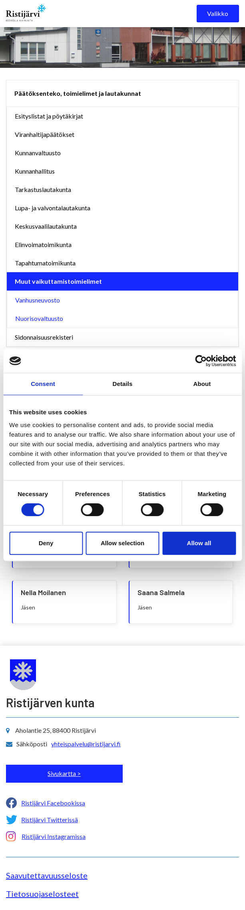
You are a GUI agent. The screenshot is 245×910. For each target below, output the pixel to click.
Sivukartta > (64, 773)
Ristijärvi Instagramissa (54, 836)
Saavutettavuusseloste (47, 875)
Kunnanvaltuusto (38, 152)
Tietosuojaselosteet (42, 893)
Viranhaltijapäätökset (44, 134)
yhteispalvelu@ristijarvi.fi (86, 744)
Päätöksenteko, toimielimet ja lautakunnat (77, 93)
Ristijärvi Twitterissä (49, 819)
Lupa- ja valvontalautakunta (52, 208)
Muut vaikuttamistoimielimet (58, 281)
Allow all (199, 543)
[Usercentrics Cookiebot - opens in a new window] (201, 361)
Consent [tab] (43, 383)
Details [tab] (123, 383)
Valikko (217, 13)
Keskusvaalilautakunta (46, 226)
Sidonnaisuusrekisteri (44, 337)
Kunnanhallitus (35, 171)
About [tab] (202, 383)
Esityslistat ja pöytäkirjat (49, 116)
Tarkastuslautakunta (43, 189)
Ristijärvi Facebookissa (53, 803)
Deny (46, 543)
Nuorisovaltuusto (39, 318)
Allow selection (122, 543)
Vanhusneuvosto (37, 300)
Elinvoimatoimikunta (43, 244)
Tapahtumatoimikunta (45, 263)
